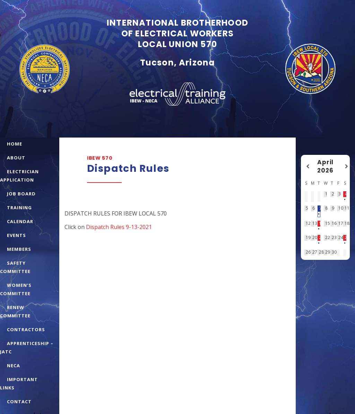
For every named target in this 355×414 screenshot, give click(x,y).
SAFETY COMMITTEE (15, 267)
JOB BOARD (21, 194)
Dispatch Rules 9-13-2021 (119, 227)
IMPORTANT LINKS (19, 383)
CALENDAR (20, 221)
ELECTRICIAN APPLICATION (19, 175)
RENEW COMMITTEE (15, 311)
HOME (14, 144)
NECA (13, 365)
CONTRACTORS (26, 329)
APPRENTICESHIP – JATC (26, 347)
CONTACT (19, 401)
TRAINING (19, 207)
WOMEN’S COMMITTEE (16, 289)
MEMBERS (19, 249)
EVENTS (16, 235)
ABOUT (16, 158)
